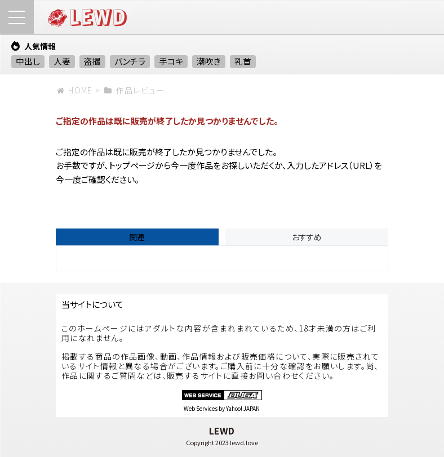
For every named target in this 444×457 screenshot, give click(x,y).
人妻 (62, 61)
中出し (28, 61)
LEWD (221, 430)
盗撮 (92, 61)
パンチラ (129, 61)
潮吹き (209, 61)
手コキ (171, 61)
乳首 (242, 61)
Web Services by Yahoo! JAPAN (222, 408)
